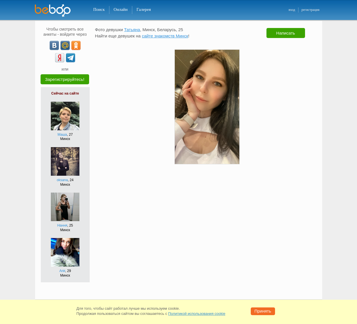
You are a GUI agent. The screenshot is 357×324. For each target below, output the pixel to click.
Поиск (99, 9)
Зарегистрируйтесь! (65, 79)
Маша (62, 135)
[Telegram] (70, 57)
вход (291, 10)
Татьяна (132, 29)
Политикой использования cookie (196, 313)
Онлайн (121, 9)
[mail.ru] (65, 45)
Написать (285, 33)
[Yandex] (59, 57)
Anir (62, 271)
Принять (262, 311)
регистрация (310, 10)
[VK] (54, 45)
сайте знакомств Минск (165, 35)
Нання (62, 225)
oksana (62, 180)
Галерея (144, 9)
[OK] (76, 45)
